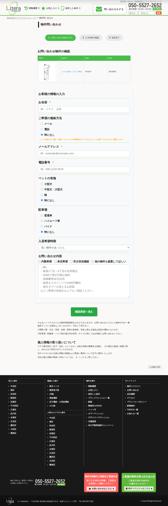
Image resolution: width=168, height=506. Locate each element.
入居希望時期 (47, 241)
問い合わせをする (114, 9)
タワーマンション (96, 413)
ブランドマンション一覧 (99, 398)
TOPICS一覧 (132, 410)
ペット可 (92, 410)
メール (48, 123)
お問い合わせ (133, 390)
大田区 (13, 429)
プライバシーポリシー (137, 402)
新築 (90, 402)
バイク (48, 226)
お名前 (44, 102)
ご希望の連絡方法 (50, 118)
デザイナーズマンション (99, 417)
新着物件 (131, 406)
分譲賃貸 (92, 421)
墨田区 (13, 425)
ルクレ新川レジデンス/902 (72, 72)
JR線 (51, 394)
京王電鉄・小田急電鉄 (59, 402)
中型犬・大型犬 (53, 189)
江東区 (13, 410)
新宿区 (13, 398)
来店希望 (61, 261)
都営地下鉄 (54, 390)
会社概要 (131, 394)
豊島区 (13, 433)
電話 (46, 129)
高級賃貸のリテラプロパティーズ (21, 18)
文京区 (13, 421)
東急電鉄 (53, 398)
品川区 (13, 413)
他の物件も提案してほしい (109, 261)
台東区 (13, 417)
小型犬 (48, 184)
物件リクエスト (134, 386)
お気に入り (57, 8)
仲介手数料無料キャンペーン (101, 425)
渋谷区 (13, 394)
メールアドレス (50, 146)
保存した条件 (80, 8)
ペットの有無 (47, 178)
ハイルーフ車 (52, 221)
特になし (49, 134)
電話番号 (46, 162)
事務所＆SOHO (95, 406)
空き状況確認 (79, 261)
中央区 (13, 386)
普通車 (48, 215)
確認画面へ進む (84, 311)
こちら (80, 357)
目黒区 (13, 402)
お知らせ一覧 (133, 413)
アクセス (131, 398)
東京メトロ (54, 386)
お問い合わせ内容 (50, 256)
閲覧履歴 (36, 8)
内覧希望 (45, 261)
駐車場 (42, 209)
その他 (52, 406)
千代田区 (14, 406)
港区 (12, 390)
